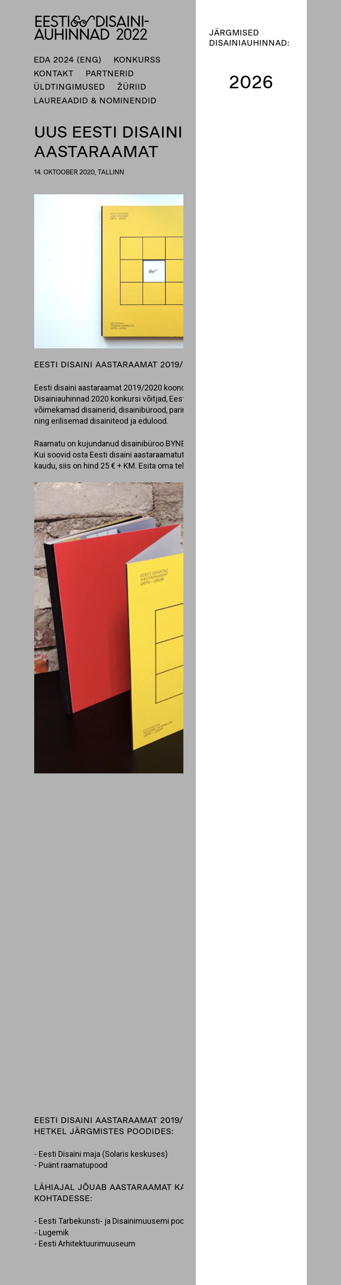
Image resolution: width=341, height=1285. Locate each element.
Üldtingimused (69, 87)
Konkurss (137, 60)
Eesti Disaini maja (70, 1154)
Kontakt (54, 74)
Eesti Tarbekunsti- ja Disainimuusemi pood (114, 1221)
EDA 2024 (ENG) (68, 60)
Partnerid (110, 74)
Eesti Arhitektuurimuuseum (87, 1243)
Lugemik (54, 1232)
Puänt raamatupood (73, 1165)
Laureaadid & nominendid (95, 101)
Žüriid (132, 87)
